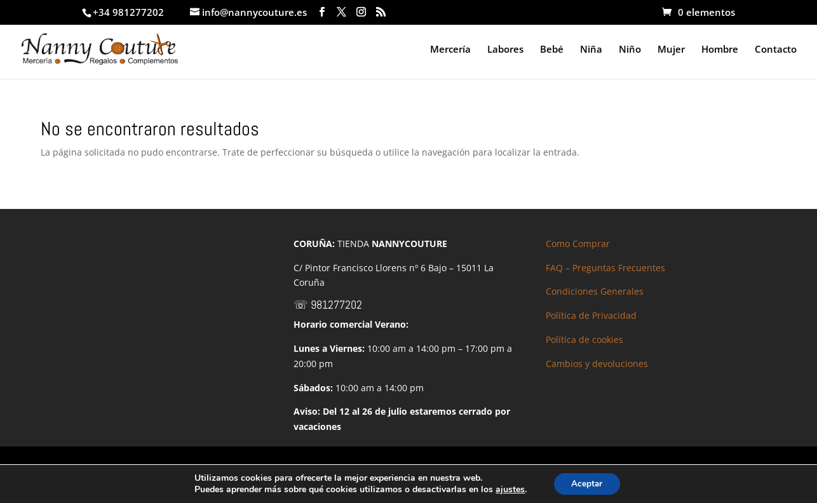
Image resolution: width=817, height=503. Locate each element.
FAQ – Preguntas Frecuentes (605, 268)
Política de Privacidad (591, 315)
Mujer (671, 49)
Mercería (450, 49)
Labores (505, 49)
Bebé (552, 49)
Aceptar (587, 483)
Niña (591, 49)
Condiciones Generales (595, 291)
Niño (630, 49)
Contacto (776, 49)
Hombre (719, 49)
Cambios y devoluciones (597, 364)
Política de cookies (584, 339)
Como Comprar (578, 244)
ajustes (508, 489)
